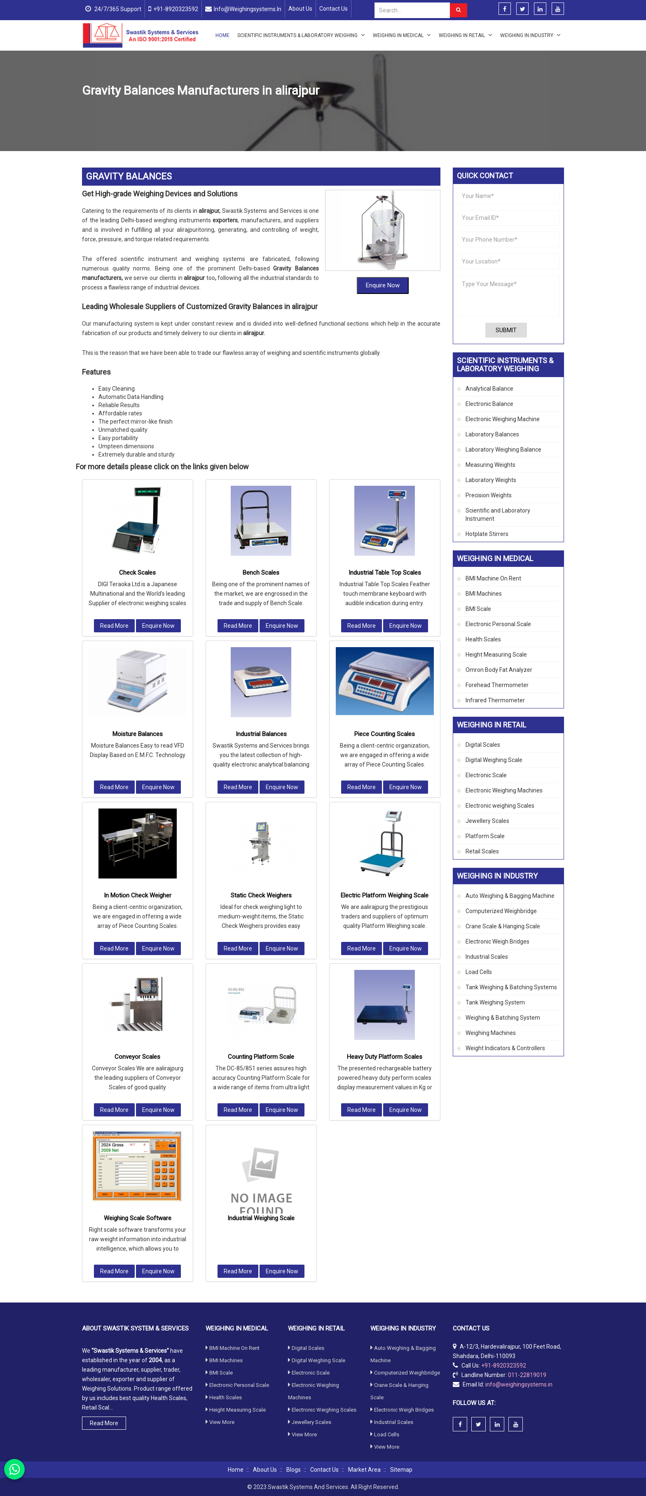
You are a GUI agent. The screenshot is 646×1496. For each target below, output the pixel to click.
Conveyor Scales (137, 849)
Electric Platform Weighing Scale (384, 688)
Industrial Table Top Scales (385, 365)
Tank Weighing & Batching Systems (511, 987)
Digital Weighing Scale (494, 760)
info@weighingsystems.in (247, 9)
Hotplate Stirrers (487, 534)
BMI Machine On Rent (493, 578)
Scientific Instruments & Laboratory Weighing (301, 35)
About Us (300, 8)
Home (222, 35)
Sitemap (401, 1469)
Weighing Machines (491, 1033)
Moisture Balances (137, 527)
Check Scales (137, 365)
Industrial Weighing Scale (261, 1011)
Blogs (293, 1469)
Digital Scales (483, 744)
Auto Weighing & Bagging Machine (510, 895)
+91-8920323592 (175, 9)
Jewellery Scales (487, 821)
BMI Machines (484, 593)
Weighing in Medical (402, 35)
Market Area (364, 1469)
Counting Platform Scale (261, 849)
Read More (114, 418)
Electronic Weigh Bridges (497, 941)
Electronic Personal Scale (498, 624)
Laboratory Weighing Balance (503, 449)
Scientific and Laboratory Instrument (498, 514)
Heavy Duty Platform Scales (384, 849)
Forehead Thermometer (497, 685)
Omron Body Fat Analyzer (499, 669)
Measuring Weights (490, 464)
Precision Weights (489, 495)
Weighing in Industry (530, 35)
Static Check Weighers (261, 688)
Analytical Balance (489, 388)
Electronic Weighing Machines (504, 790)
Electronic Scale (486, 775)
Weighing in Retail (465, 35)
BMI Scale (478, 609)
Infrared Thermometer (495, 700)
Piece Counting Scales (384, 527)
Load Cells (479, 972)
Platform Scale (485, 836)
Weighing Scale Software (137, 1011)
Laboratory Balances (492, 434)
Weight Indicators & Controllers (505, 1048)
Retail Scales (482, 851)
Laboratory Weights (491, 480)
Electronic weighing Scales (500, 805)
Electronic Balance (489, 404)
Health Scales (483, 639)
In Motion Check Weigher (137, 688)
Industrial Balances (261, 527)
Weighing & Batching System (503, 1017)
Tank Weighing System (495, 1002)
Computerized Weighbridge (501, 911)
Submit (506, 330)
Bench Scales (261, 365)
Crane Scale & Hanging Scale (503, 926)
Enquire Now (383, 234)
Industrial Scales (186, 110)
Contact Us (333, 8)
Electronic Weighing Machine (503, 419)
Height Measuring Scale (496, 654)
